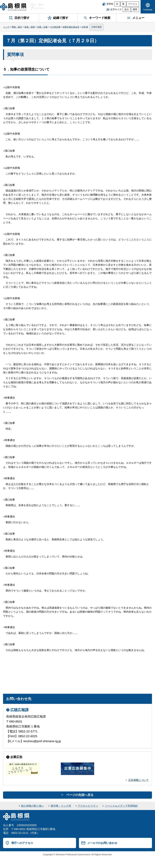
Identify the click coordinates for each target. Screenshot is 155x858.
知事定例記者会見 (71, 27)
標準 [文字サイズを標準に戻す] (135, 9)
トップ (6, 27)
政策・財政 (29, 27)
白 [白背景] (117, 4)
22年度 (85, 27)
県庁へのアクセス (22, 843)
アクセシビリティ (88, 805)
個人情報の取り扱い (32, 805)
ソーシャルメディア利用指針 (121, 805)
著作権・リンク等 (61, 805)
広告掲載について (138, 780)
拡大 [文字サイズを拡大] (126, 9)
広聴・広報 (42, 27)
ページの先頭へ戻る (80, 795)
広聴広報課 (96, 27)
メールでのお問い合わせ (102, 843)
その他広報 (55, 27)
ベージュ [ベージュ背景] (132, 4)
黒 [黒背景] (123, 4)
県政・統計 (17, 27)
